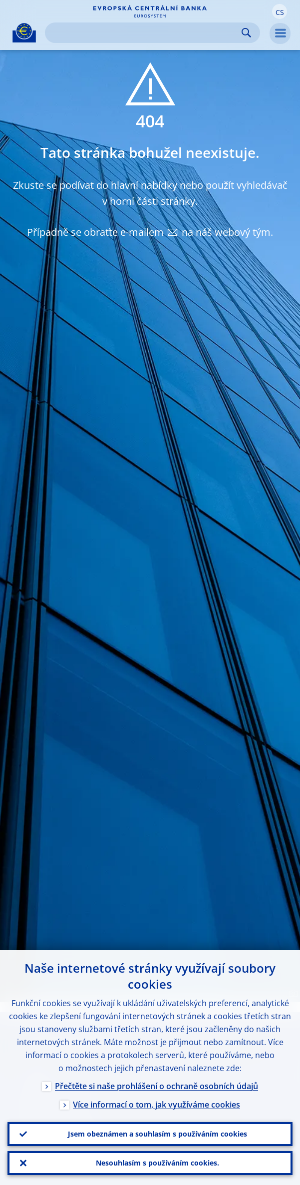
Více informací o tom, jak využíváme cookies (156, 1104)
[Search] (144, 32)
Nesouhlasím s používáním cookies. (157, 1163)
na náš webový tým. (227, 232)
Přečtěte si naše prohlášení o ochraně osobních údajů (156, 1086)
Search (246, 32)
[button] (279, 11)
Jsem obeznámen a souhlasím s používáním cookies (157, 1134)
